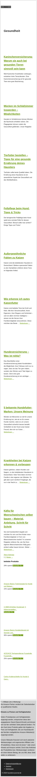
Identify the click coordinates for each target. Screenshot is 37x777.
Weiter (9, 557)
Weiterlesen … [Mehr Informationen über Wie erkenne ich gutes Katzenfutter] (25, 323)
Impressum (10, 769)
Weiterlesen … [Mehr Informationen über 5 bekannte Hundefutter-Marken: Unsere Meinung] (9, 432)
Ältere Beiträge (9, 555)
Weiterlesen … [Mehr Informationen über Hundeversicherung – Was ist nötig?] (9, 379)
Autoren (8, 766)
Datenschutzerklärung (13, 764)
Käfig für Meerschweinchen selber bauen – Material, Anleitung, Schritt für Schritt (18, 518)
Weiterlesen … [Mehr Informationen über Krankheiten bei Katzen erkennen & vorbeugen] (25, 482)
